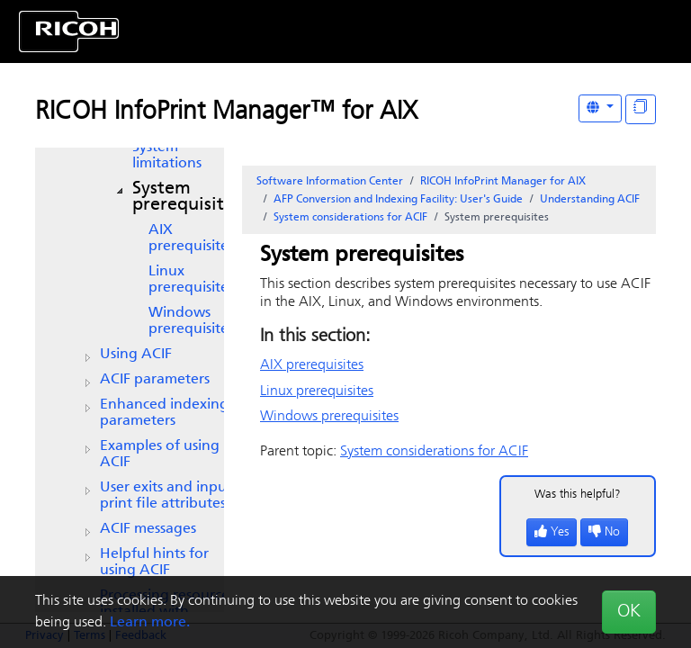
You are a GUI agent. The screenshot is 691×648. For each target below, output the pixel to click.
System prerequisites (186, 197)
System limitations (167, 155)
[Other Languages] (600, 108)
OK (629, 612)
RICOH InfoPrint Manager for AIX (503, 181)
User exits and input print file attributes (166, 496)
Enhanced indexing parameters (164, 413)
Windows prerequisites (191, 321)
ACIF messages (148, 529)
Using (136, 354)
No (604, 532)
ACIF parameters (155, 380)
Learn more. (150, 623)
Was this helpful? (577, 494)
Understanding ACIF (590, 199)
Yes (551, 532)
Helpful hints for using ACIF (154, 562)
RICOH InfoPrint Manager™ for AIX (226, 112)
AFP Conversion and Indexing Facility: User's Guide (398, 199)
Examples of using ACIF (160, 454)
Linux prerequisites (191, 280)
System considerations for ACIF (350, 217)
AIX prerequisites (191, 238)
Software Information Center (329, 181)
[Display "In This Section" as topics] (640, 109)
